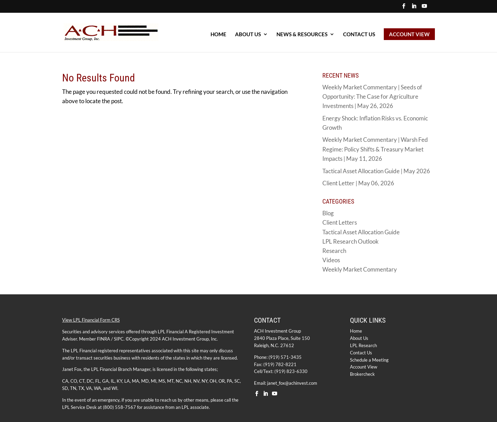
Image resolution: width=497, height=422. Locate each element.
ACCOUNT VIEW (409, 34)
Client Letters (339, 222)
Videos (331, 260)
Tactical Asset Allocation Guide (361, 232)
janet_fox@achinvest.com (292, 383)
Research (334, 250)
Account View (363, 367)
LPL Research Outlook (350, 241)
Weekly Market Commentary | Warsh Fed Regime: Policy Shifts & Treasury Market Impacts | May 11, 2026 (375, 149)
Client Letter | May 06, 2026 (358, 183)
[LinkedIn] (414, 8)
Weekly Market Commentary (359, 269)
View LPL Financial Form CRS (91, 320)
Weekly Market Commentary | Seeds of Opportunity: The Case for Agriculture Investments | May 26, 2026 (372, 96)
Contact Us (359, 34)
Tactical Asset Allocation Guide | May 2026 (376, 171)
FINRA (103, 339)
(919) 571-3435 (285, 357)
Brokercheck (362, 374)
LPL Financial (171, 331)
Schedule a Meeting (369, 360)
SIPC (119, 339)
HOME (218, 34)
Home (356, 331)
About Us (359, 338)
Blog (328, 213)
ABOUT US (248, 34)
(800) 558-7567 (119, 407)
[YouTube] (424, 8)
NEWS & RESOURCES (302, 34)
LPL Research (363, 345)
